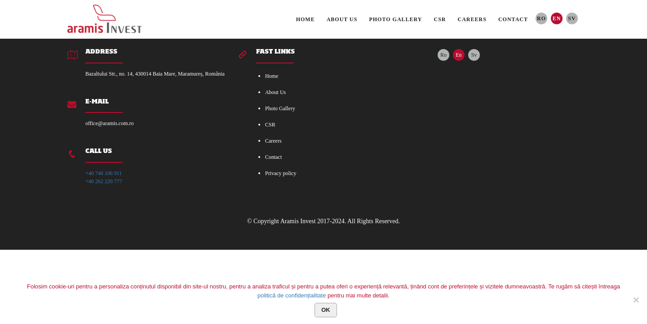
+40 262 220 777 (103, 181)
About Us (342, 19)
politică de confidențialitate (291, 295)
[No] (635, 299)
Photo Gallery (395, 19)
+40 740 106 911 (103, 173)
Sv (572, 18)
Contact (513, 19)
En (557, 18)
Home (305, 19)
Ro (541, 18)
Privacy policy (281, 173)
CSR (440, 19)
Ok (325, 309)
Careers (472, 19)
